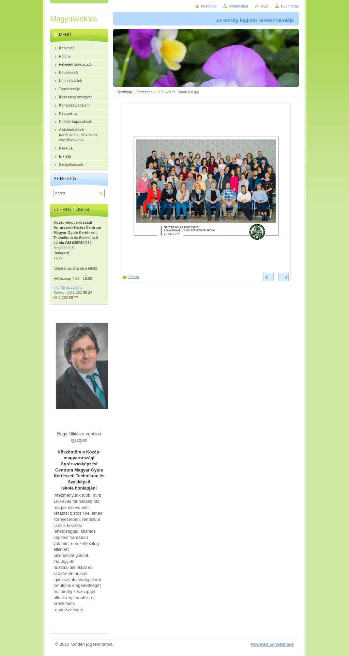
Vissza (133, 277)
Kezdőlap (124, 92)
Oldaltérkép (238, 6)
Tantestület (145, 92)
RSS (264, 6)
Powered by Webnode (272, 644)
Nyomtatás (290, 6)
